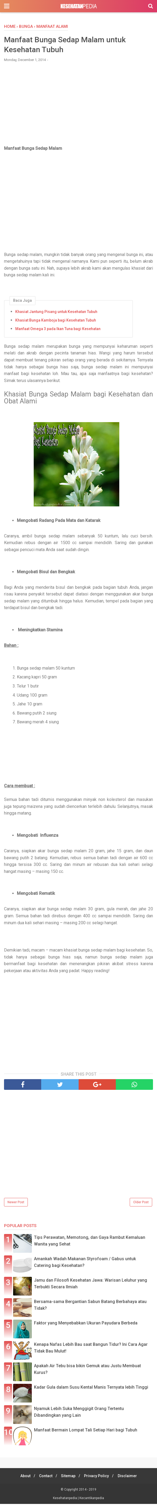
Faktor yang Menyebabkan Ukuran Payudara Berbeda (85, 1324)
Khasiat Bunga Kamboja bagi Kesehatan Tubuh (55, 321)
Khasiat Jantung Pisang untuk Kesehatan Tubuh (56, 313)
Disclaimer (130, 1477)
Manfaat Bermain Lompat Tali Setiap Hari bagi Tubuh (85, 1431)
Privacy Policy (98, 1477)
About (22, 1477)
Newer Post (15, 1203)
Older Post (141, 1203)
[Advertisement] (79, 107)
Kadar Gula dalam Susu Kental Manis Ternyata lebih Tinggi (91, 1388)
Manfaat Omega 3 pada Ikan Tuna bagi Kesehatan (58, 330)
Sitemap (68, 1477)
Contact (44, 1477)
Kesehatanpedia (65, 1499)
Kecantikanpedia (91, 1499)
